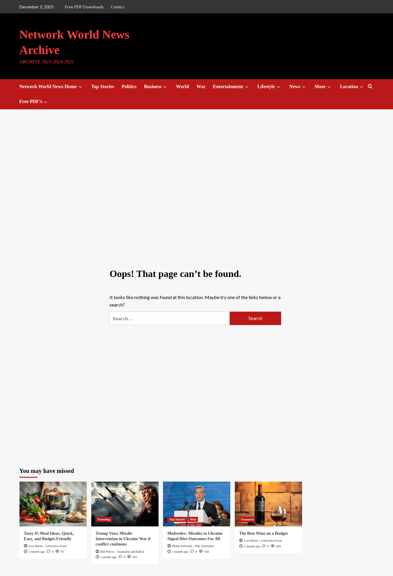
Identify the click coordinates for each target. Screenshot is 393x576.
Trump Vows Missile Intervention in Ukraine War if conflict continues (123, 538)
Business (156, 87)
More (324, 87)
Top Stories (102, 86)
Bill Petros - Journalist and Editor (122, 551)
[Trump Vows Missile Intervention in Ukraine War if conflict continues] (125, 504)
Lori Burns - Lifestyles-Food (47, 546)
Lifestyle (270, 87)
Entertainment (231, 87)
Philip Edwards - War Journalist (193, 546)
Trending (104, 519)
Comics (117, 6)
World (182, 86)
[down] (80, 87)
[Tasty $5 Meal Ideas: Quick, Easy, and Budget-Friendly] (53, 504)
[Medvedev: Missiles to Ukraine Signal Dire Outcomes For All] (196, 504)
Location (352, 87)
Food (29, 519)
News (298, 87)
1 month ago (36, 551)
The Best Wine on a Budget (263, 533)
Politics (129, 86)
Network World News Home (51, 87)
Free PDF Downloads (84, 6)
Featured (247, 519)
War (200, 86)
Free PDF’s (34, 102)
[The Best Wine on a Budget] (268, 504)
